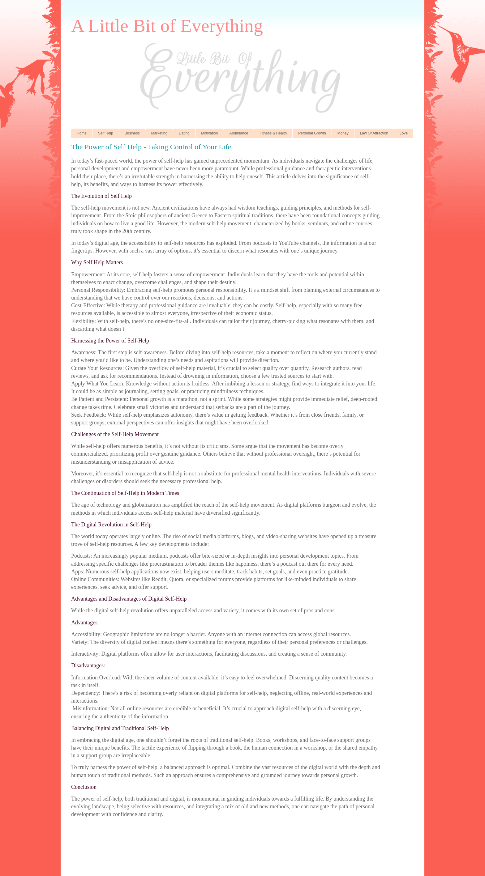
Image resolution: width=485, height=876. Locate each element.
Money (343, 133)
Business (132, 133)
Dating (184, 133)
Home (82, 133)
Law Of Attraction (374, 133)
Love (404, 133)
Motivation (209, 133)
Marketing (159, 133)
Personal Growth (312, 133)
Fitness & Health (273, 133)
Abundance (239, 133)
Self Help (105, 133)
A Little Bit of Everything (167, 25)
